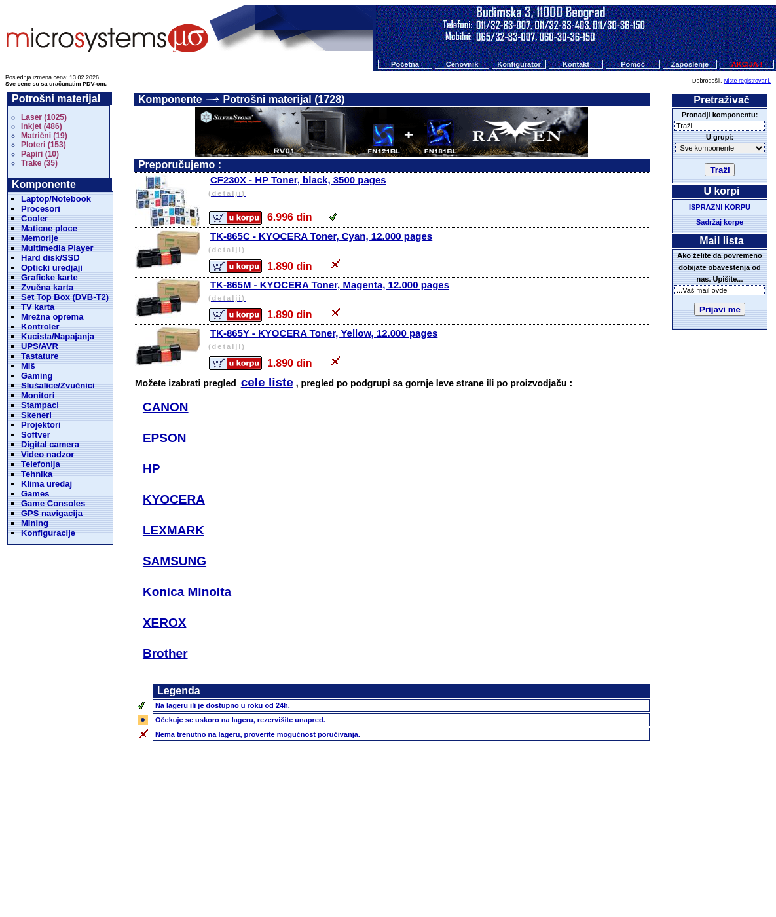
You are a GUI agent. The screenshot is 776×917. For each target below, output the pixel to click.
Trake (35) (39, 163)
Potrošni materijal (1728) (284, 99)
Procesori (40, 209)
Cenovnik (462, 64)
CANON (166, 407)
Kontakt (576, 64)
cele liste (267, 382)
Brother (165, 653)
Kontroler (40, 326)
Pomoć (633, 64)
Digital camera (50, 444)
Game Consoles (53, 503)
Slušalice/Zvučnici (58, 385)
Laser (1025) (44, 117)
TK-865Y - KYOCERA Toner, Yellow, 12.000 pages (428, 340)
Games (35, 493)
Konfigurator (519, 64)
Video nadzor (47, 454)
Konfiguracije (48, 533)
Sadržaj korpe (719, 222)
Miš (28, 366)
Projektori (41, 425)
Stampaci (40, 405)
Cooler (34, 218)
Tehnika (36, 474)
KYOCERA (174, 499)
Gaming (36, 376)
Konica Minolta (187, 592)
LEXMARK (173, 530)
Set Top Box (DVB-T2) (65, 297)
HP (151, 469)
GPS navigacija (52, 513)
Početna (405, 64)
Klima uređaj (46, 484)
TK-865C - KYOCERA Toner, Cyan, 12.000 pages (428, 243)
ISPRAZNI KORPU (719, 207)
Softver (35, 435)
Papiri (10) (40, 154)
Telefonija (40, 464)
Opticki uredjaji (52, 267)
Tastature (40, 356)
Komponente (170, 99)
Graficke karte (49, 277)
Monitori (37, 395)
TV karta (37, 307)
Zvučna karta (47, 287)
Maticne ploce (49, 228)
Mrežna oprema (52, 317)
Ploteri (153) (43, 144)
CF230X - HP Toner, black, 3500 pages (428, 187)
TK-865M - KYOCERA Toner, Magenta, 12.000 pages (428, 292)
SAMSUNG (174, 561)
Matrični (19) (44, 135)
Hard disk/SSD (50, 258)
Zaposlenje (690, 64)
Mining (34, 523)
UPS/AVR (39, 346)
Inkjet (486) (41, 126)
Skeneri (36, 415)
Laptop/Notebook (56, 199)
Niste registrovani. (747, 80)
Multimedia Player (57, 248)
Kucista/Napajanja (57, 336)
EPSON (165, 438)
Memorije (39, 238)
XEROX (165, 622)
